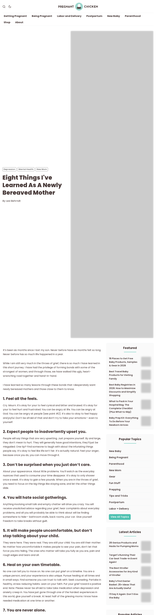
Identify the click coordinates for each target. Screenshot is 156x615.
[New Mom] (130, 470)
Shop (7, 22)
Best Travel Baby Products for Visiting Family (121, 375)
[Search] (4, 6)
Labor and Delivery (69, 16)
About (19, 22)
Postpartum (94, 16)
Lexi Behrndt (13, 201)
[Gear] (130, 477)
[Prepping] (130, 490)
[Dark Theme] (9, 6)
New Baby (113, 16)
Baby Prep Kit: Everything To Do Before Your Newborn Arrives (123, 421)
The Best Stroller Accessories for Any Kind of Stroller (123, 571)
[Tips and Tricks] (130, 496)
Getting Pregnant (15, 16)
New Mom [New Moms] (42, 169)
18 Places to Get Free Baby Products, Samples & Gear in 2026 (123, 362)
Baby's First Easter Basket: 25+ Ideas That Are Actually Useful (122, 585)
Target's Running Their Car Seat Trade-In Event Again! (123, 558)
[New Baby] (130, 451)
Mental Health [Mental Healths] (26, 169)
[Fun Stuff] (130, 483)
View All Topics (120, 517)
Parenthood (133, 16)
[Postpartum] (130, 502)
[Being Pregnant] (130, 458)
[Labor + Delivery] (130, 509)
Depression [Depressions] (9, 169)
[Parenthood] (130, 464)
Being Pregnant (42, 16)
